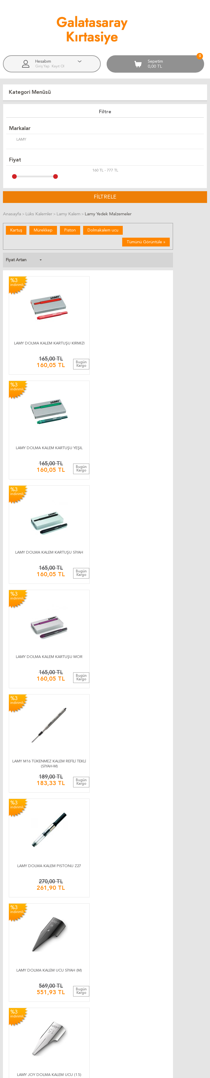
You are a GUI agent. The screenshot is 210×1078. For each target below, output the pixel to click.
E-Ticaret (88, 1070)
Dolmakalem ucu (103, 230)
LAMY (17, 140)
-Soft (76, 1070)
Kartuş (16, 230)
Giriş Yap (42, 66)
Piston (70, 230)
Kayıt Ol (58, 66)
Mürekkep (43, 230)
